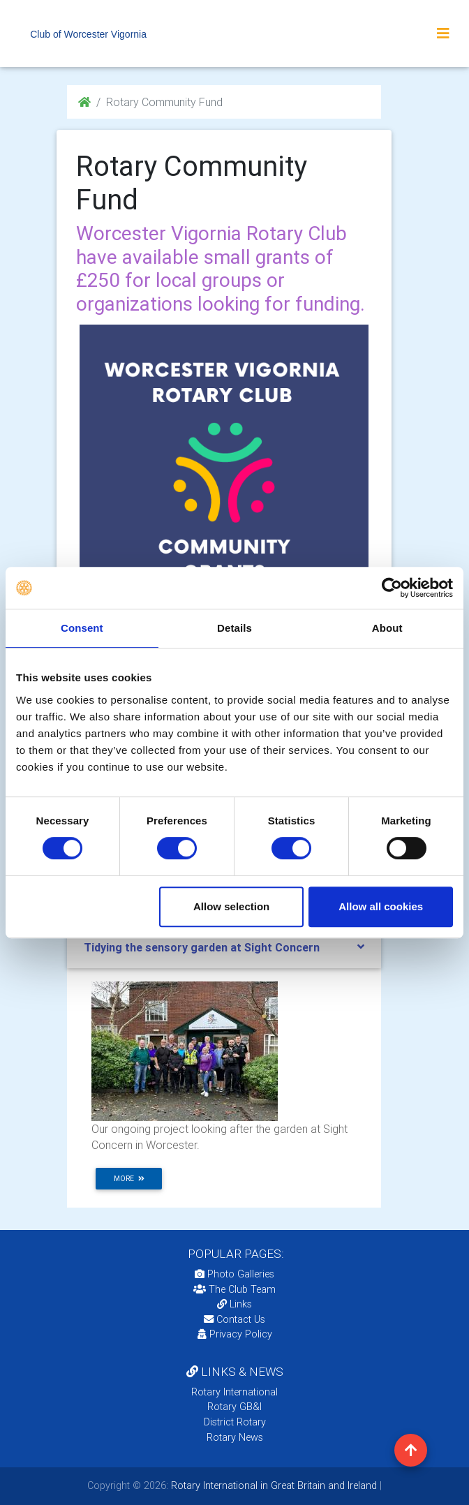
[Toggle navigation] (443, 33)
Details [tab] (234, 628)
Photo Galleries (234, 1274)
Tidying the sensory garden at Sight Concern (202, 947)
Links (234, 1304)
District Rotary (235, 1422)
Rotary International (234, 1392)
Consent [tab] (82, 628)
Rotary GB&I (234, 1406)
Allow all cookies (380, 906)
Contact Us (234, 1319)
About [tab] (387, 628)
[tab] (224, 947)
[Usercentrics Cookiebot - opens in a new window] (392, 587)
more (129, 1178)
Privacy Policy (235, 1334)
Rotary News (235, 1437)
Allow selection (231, 906)
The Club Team (234, 1289)
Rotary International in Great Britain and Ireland (272, 1485)
